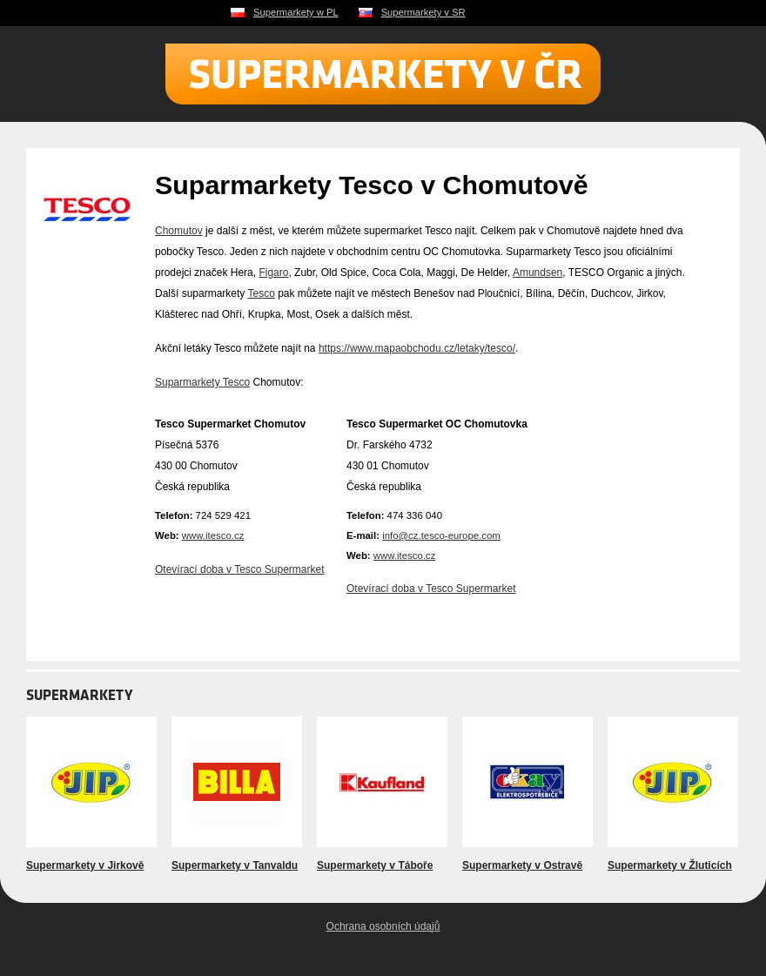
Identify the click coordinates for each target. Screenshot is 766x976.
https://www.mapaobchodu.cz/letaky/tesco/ (417, 348)
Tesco (260, 293)
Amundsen (537, 272)
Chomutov (179, 231)
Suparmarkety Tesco (202, 382)
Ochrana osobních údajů (383, 926)
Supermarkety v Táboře (375, 865)
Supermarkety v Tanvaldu (234, 865)
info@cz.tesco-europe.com (441, 535)
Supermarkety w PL (296, 12)
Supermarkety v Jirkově (85, 865)
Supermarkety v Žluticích (670, 865)
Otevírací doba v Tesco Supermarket (240, 569)
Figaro (273, 272)
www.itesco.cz (213, 535)
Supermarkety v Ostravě (522, 865)
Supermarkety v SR (423, 12)
